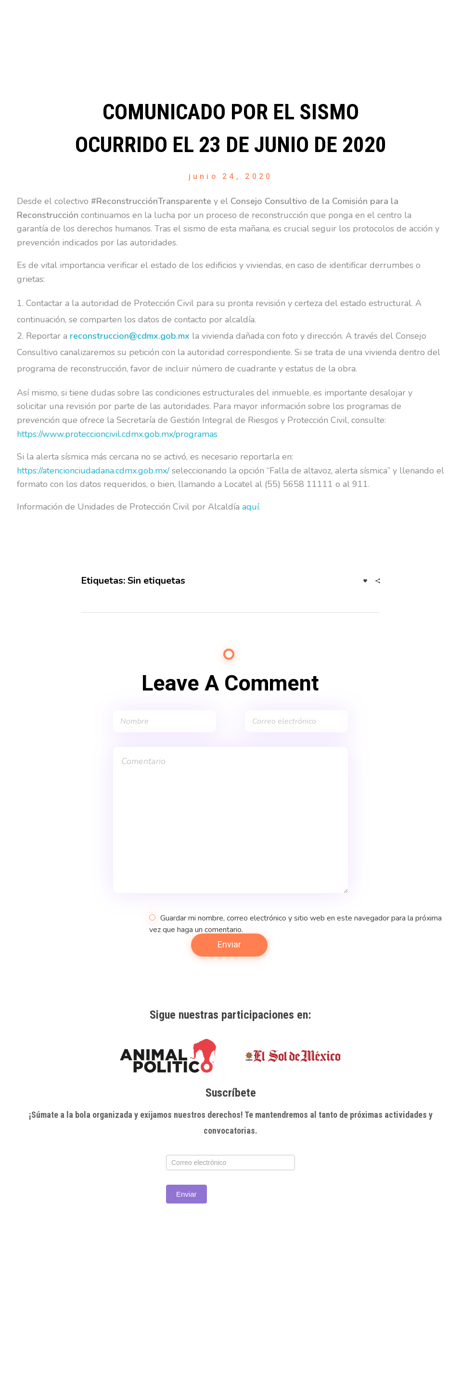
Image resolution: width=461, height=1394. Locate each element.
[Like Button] (365, 581)
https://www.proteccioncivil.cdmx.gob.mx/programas (117, 434)
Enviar (186, 1194)
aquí (250, 506)
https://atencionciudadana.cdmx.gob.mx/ (93, 470)
